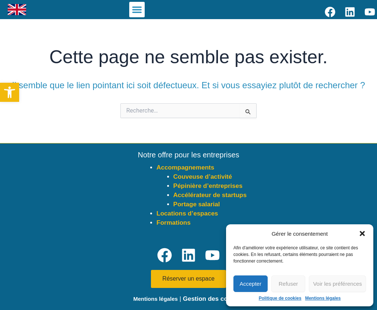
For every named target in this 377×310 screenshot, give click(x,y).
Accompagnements (185, 167)
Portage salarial (196, 204)
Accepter (250, 284)
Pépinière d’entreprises (208, 185)
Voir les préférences (337, 284)
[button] (9, 92)
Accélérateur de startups (210, 195)
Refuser (288, 284)
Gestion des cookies (213, 298)
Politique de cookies (280, 298)
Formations (173, 222)
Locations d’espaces (187, 213)
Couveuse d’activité (202, 176)
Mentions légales (323, 298)
